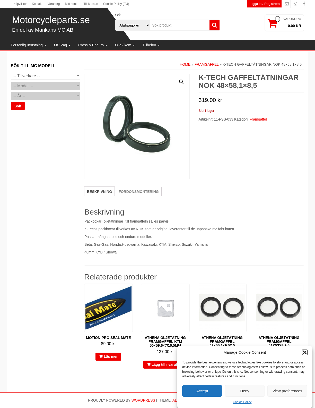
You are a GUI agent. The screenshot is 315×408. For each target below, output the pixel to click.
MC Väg (62, 45)
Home (185, 64)
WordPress (143, 400)
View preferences (287, 395)
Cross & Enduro (92, 45)
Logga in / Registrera (264, 4)
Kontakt (37, 4)
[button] (304, 356)
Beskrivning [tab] (99, 192)
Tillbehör (151, 45)
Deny (244, 395)
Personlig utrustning (28, 45)
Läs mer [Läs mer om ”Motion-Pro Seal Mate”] (111, 356)
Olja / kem (125, 45)
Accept (202, 395)
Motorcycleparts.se (51, 20)
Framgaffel (207, 64)
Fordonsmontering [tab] (139, 192)
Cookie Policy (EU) (116, 4)
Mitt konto (71, 4)
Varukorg (54, 4)
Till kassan (91, 4)
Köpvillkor (20, 4)
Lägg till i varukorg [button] (168, 364)
